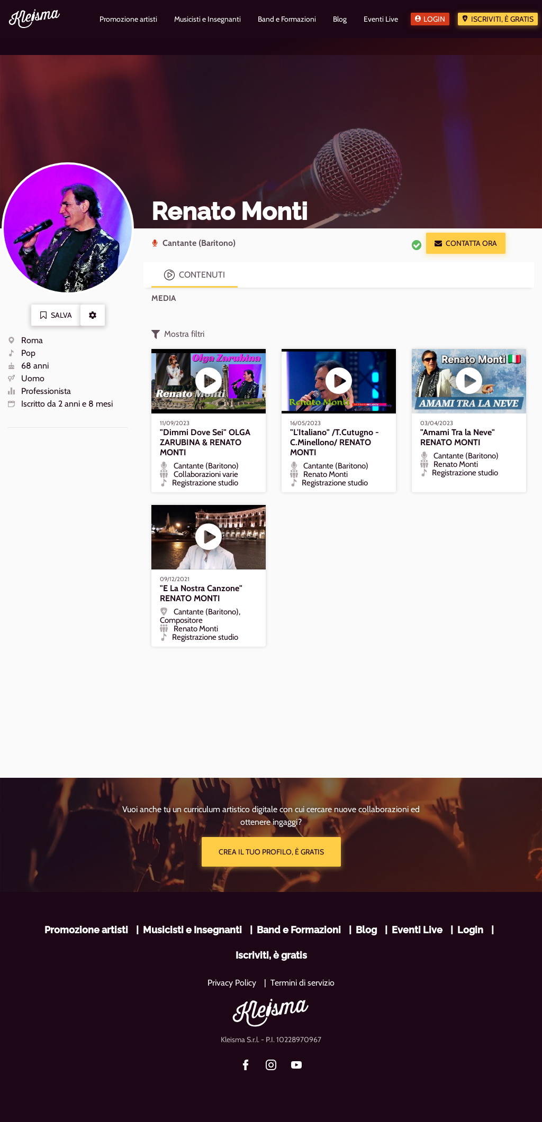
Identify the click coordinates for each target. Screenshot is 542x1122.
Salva (56, 315)
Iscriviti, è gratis (502, 19)
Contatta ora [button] (466, 243)
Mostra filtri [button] (177, 334)
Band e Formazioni (299, 929)
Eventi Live (417, 929)
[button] (92, 315)
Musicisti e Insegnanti (192, 929)
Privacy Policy (231, 983)
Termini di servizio (302, 983)
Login (434, 19)
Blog (366, 929)
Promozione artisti (86, 929)
